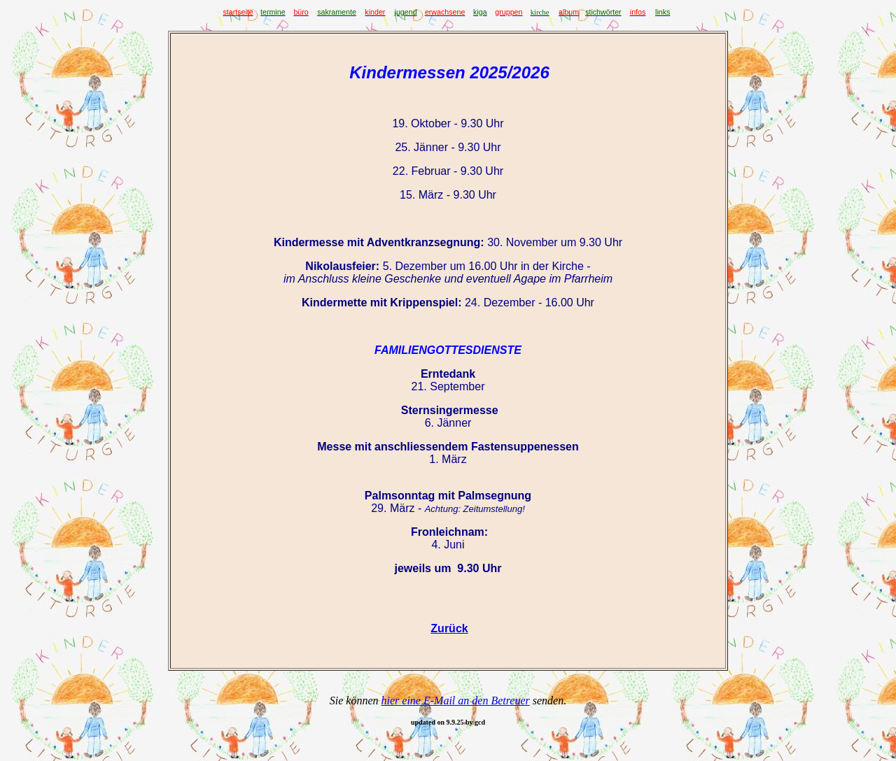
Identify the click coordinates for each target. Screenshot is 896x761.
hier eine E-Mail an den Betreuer (456, 700)
